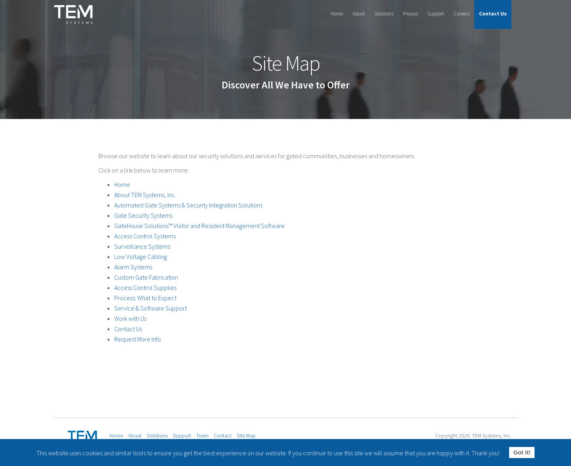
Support (435, 13)
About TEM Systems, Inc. (145, 195)
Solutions (383, 13)
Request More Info (137, 339)
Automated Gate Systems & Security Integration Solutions (188, 205)
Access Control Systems (145, 236)
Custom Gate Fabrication (146, 277)
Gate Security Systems (143, 215)
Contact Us (493, 13)
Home (337, 13)
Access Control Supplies (145, 287)
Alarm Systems (133, 267)
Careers (461, 13)
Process (410, 13)
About (359, 13)
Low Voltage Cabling (140, 257)
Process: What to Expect (145, 298)
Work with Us (130, 318)
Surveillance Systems (142, 246)
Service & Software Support (150, 308)
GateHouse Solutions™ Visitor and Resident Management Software (199, 226)
